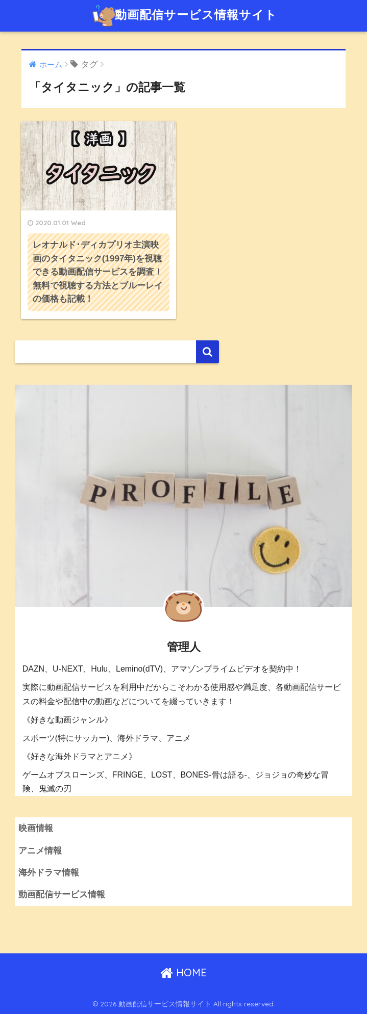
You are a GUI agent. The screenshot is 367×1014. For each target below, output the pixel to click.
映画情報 (35, 828)
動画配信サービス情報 (61, 894)
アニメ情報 (40, 851)
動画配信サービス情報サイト (184, 16)
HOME (183, 972)
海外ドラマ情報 (48, 872)
